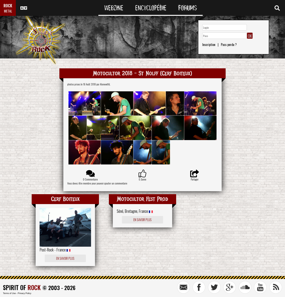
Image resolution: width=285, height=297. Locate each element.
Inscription (208, 44)
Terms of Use (9, 293)
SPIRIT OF (22, 287)
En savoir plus (65, 258)
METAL (8, 11)
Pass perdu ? (229, 44)
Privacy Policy (24, 293)
